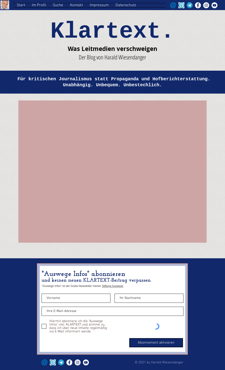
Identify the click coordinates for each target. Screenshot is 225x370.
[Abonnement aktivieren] (156, 342)
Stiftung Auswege (112, 286)
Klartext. (112, 32)
